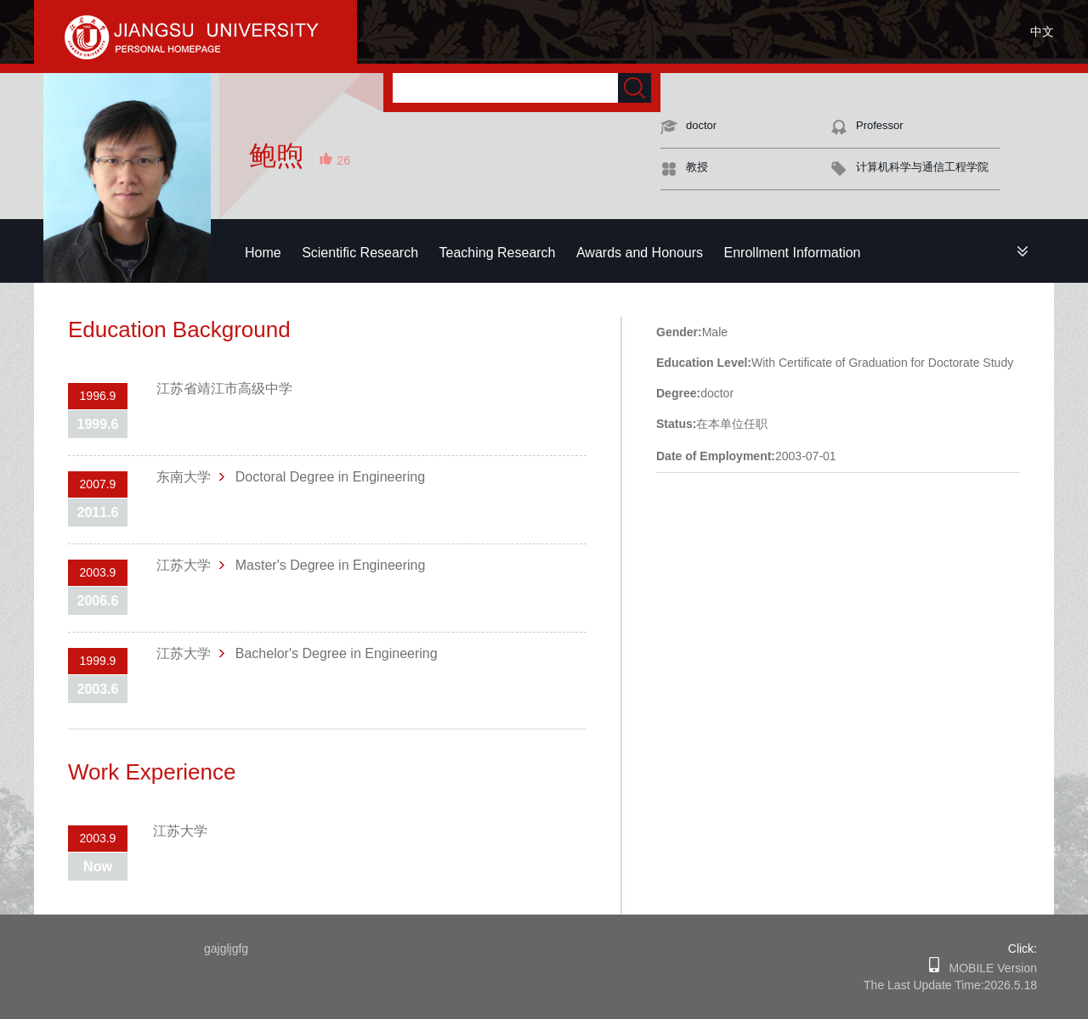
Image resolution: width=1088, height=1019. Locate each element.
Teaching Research (497, 252)
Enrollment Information (792, 252)
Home (263, 252)
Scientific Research (360, 252)
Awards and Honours (639, 252)
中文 (1042, 31)
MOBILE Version (988, 968)
